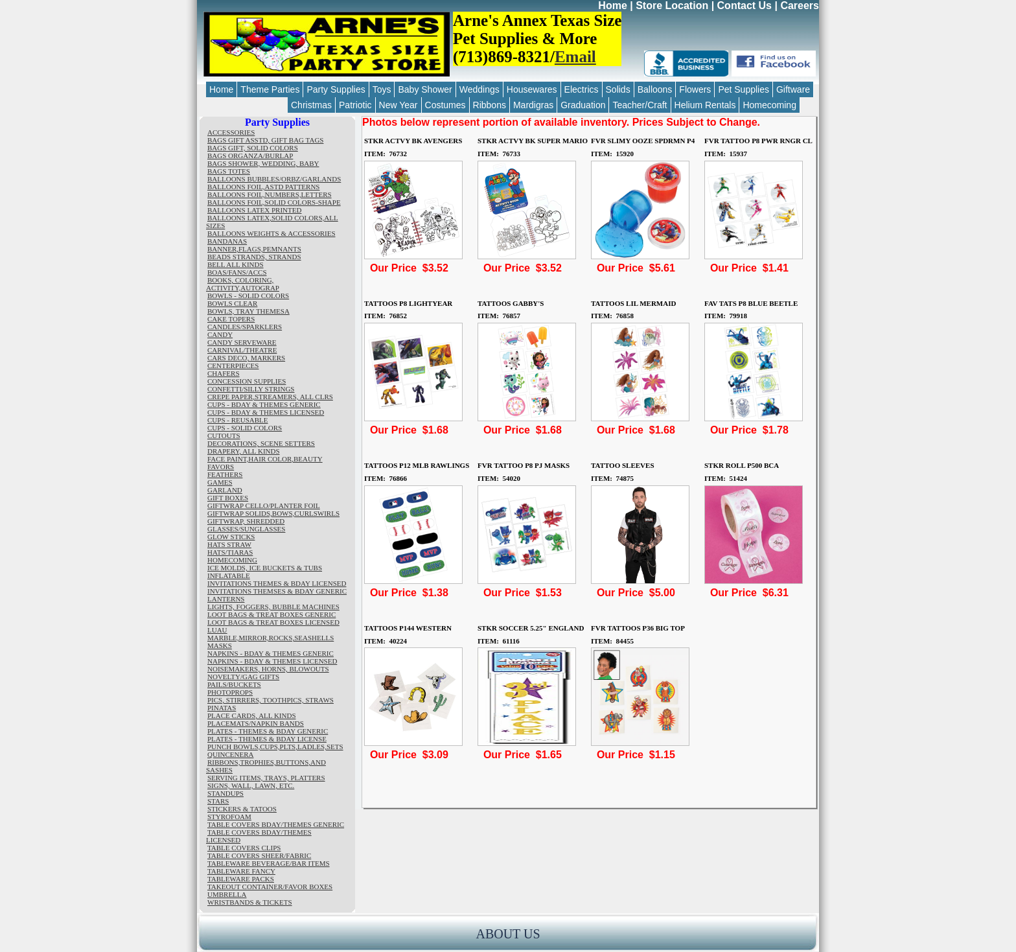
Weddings (479, 89)
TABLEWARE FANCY (241, 871)
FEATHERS (224, 474)
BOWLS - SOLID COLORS (248, 295)
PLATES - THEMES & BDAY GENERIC (267, 731)
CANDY (220, 334)
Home (612, 5)
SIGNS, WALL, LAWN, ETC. (250, 785)
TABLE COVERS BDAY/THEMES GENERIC (275, 824)
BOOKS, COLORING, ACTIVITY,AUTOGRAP (242, 284)
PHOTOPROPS (230, 692)
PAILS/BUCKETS (234, 684)
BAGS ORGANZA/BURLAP (250, 155)
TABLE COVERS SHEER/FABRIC (259, 855)
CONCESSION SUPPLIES (246, 381)
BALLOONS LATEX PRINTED (254, 210)
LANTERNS (225, 599)
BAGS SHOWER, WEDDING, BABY (263, 163)
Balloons (655, 89)
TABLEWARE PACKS (240, 879)
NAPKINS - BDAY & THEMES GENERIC (270, 653)
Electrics (581, 89)
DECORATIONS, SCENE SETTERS (261, 443)
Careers (799, 5)
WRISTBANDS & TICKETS (249, 902)
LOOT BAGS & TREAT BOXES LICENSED (273, 622)
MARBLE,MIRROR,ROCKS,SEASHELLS (270, 638)
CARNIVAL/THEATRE (242, 350)
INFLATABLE (228, 575)
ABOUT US (508, 934)
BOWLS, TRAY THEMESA (248, 311)
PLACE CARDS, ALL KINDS (251, 715)
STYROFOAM (229, 816)
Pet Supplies (743, 89)
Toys (382, 89)
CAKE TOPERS (231, 319)
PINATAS (221, 708)
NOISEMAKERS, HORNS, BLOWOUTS (268, 669)
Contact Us (744, 5)
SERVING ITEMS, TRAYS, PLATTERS (266, 778)
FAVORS (220, 466)
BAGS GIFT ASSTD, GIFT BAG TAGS (265, 140)
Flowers (695, 89)
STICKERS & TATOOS (242, 809)
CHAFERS (223, 373)
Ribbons (489, 105)
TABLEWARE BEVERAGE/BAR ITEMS (268, 863)
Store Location (672, 5)
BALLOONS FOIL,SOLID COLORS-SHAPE (274, 202)
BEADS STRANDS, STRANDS (254, 257)
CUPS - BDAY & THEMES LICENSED (265, 412)
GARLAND (224, 490)
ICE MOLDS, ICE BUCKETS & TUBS (264, 568)
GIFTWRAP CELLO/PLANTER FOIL (263, 505)
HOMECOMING (232, 560)
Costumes (445, 105)
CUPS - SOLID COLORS (244, 428)
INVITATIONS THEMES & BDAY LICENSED (276, 583)
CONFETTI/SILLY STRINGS (250, 389)
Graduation (582, 105)
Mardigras (533, 105)
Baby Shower (425, 89)
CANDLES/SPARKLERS (244, 327)
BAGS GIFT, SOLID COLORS (252, 148)
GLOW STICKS (231, 536)
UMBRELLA (227, 894)
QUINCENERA (230, 754)
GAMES (220, 482)
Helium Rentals (705, 105)
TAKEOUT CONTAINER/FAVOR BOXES (269, 886)
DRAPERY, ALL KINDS (243, 451)
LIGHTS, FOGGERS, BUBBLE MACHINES (273, 606)
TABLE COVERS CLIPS (244, 848)
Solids (618, 89)
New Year (398, 105)
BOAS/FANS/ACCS (237, 272)
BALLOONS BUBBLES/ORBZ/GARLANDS (274, 179)
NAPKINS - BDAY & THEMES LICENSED (272, 661)
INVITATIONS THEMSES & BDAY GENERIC (277, 591)
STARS (218, 801)
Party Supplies (335, 89)
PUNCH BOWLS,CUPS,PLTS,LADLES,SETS (275, 746)
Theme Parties (269, 89)
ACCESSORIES (231, 132)
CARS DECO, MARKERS (246, 358)
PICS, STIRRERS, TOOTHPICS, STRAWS (270, 700)
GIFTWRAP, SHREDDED (245, 521)
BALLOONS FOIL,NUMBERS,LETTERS (269, 194)
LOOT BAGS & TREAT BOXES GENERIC (271, 614)
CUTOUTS (223, 435)
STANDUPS (225, 793)
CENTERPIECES (233, 365)
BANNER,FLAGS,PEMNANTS (254, 249)
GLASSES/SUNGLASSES (246, 529)
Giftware (793, 89)
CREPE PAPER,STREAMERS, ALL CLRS (270, 397)
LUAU (217, 630)
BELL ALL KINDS (235, 264)
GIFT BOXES (227, 498)
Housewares (532, 89)
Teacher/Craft (639, 105)
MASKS (219, 645)
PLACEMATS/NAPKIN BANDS (255, 723)
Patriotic (355, 105)
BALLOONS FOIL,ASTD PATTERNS (263, 187)
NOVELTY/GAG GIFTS (243, 676)
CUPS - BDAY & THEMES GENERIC (264, 404)
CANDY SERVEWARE (242, 342)
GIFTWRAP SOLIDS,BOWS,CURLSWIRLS (273, 513)
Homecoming (769, 105)
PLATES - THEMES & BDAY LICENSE (267, 739)
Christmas (311, 105)
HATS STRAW (229, 544)
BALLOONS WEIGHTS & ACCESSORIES (271, 233)
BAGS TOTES (228, 171)
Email (575, 56)
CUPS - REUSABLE (237, 420)
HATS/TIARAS (230, 552)
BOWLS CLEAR (232, 303)
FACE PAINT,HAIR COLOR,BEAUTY (265, 459)
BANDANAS (227, 241)
